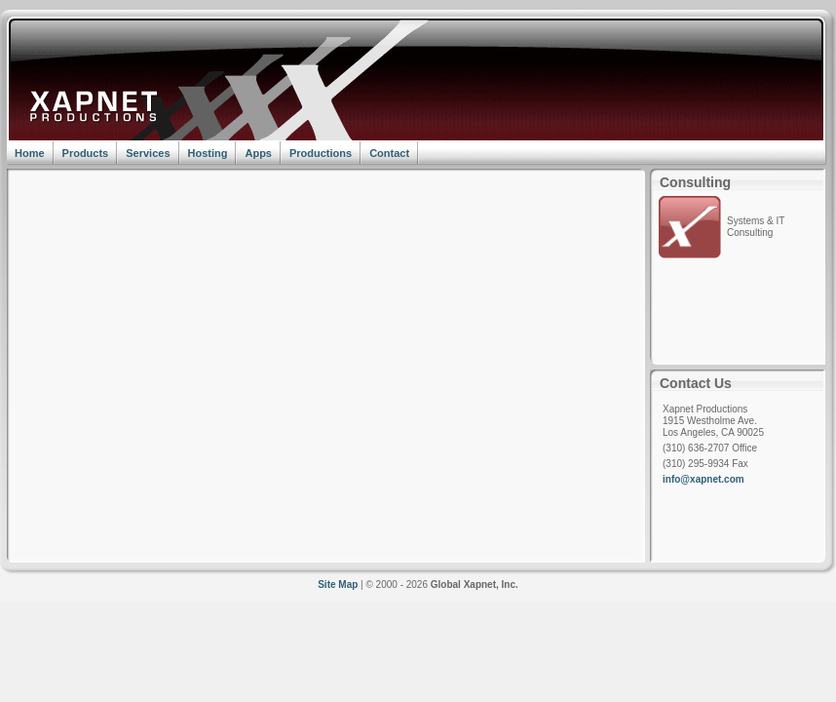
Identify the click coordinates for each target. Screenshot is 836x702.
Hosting (208, 153)
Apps (258, 153)
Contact (389, 153)
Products (85, 153)
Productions (320, 153)
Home (30, 153)
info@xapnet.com (703, 479)
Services (148, 153)
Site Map (338, 584)
